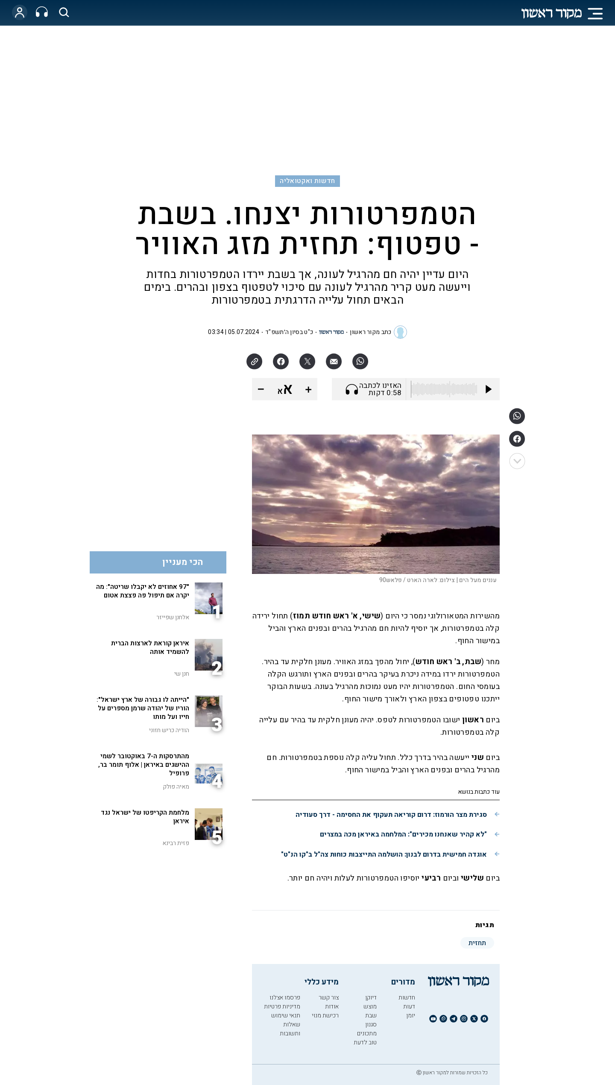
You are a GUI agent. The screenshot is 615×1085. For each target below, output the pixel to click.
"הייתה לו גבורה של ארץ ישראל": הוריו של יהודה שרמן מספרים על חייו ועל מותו (143, 708)
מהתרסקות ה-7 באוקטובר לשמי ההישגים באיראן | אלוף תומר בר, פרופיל (143, 764)
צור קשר (329, 997)
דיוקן (371, 997)
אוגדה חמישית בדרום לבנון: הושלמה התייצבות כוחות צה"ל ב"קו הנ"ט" (384, 854)
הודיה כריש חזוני (169, 730)
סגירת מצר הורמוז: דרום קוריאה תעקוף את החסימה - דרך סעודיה (391, 815)
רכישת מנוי (325, 1015)
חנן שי (181, 673)
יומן (410, 1015)
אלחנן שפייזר (172, 617)
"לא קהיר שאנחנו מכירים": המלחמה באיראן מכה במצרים (403, 834)
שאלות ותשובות (290, 1029)
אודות (332, 1006)
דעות (409, 1006)
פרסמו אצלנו (284, 997)
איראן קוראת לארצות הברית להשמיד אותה (150, 647)
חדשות (406, 997)
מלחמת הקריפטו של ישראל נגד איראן (145, 817)
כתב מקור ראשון (370, 332)
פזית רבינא (175, 843)
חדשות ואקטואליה (307, 181)
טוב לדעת (365, 1042)
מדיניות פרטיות (282, 1006)
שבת (371, 1015)
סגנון (371, 1024)
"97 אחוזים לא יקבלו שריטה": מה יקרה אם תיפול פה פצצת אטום (142, 591)
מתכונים (367, 1033)
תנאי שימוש (285, 1015)
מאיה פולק (176, 786)
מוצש (370, 1006)
